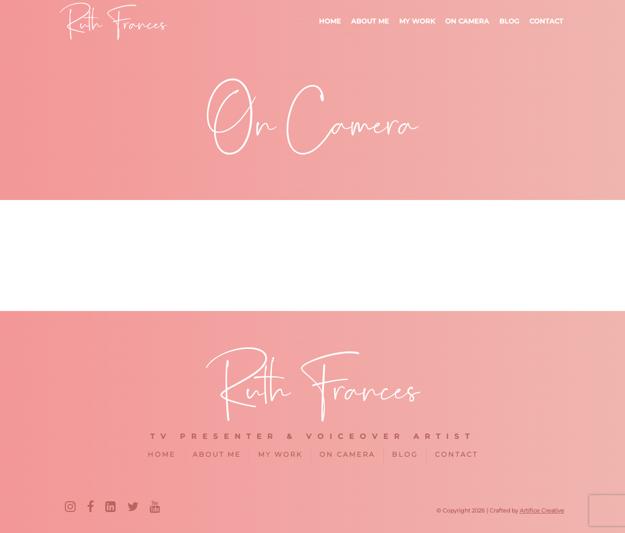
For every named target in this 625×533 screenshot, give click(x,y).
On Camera (467, 21)
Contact (546, 21)
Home (330, 21)
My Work (417, 21)
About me (370, 21)
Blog (509, 21)
